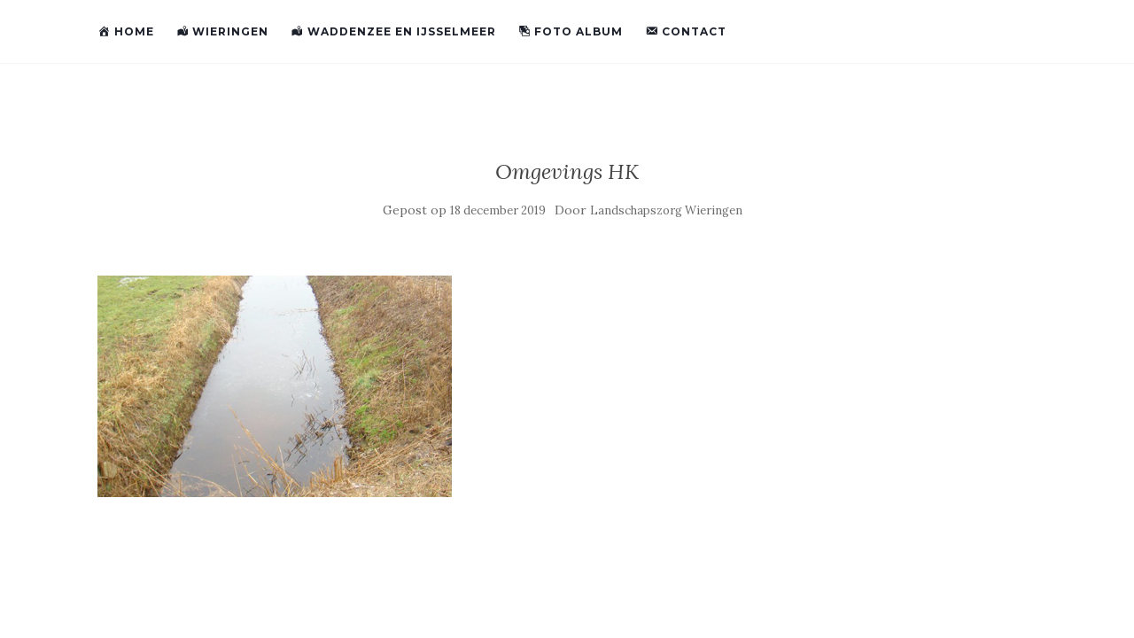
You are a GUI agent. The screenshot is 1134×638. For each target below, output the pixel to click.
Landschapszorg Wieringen (666, 210)
